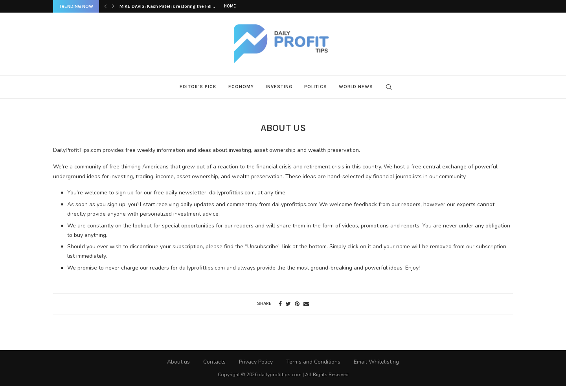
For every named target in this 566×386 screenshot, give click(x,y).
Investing (279, 86)
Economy (241, 86)
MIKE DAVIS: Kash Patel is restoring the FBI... (167, 6)
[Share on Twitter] (288, 304)
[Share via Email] (306, 304)
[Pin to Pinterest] (297, 304)
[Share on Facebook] (280, 304)
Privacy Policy (256, 362)
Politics (315, 86)
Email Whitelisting (376, 362)
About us (178, 362)
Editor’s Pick (198, 86)
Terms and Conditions (313, 362)
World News (356, 86)
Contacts (214, 362)
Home (230, 6)
